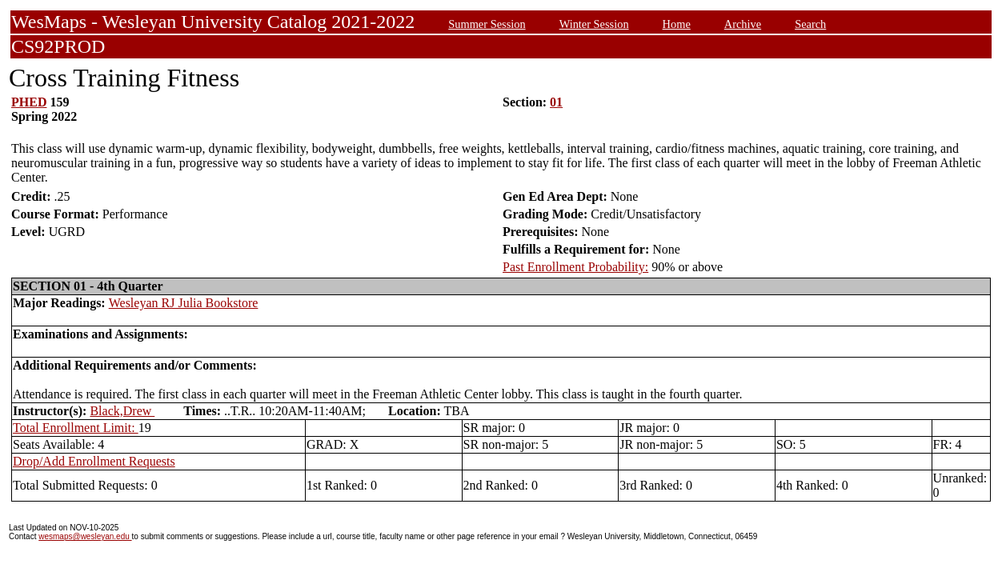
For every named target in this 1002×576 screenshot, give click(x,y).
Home (677, 24)
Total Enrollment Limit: (75, 427)
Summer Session (486, 24)
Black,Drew (122, 411)
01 (556, 102)
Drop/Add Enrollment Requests (94, 461)
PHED (28, 102)
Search (810, 24)
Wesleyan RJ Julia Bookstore (184, 303)
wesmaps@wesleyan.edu (84, 536)
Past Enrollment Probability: (575, 267)
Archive (742, 24)
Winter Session (594, 24)
